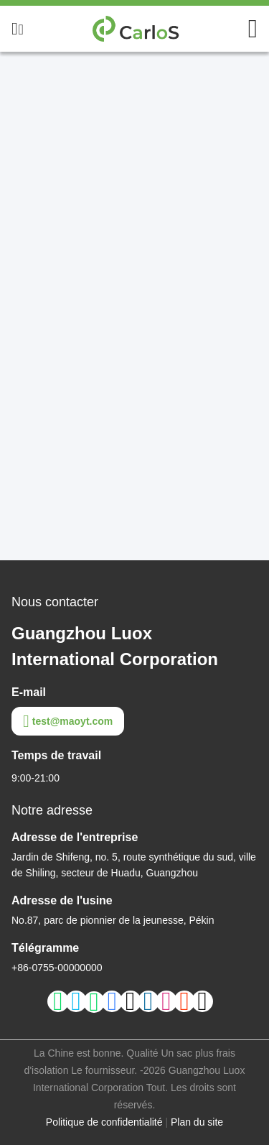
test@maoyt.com (68, 721)
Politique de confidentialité (104, 1122)
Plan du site (197, 1122)
